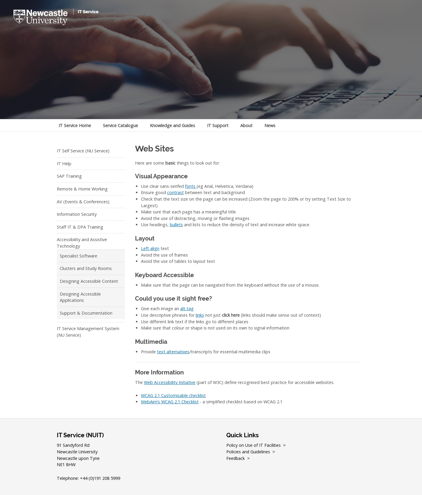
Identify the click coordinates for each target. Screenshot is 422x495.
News (269, 125)
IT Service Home (75, 125)
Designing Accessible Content (89, 281)
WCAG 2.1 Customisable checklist (173, 395)
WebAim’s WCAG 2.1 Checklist (170, 402)
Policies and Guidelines (248, 452)
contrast (175, 192)
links (200, 315)
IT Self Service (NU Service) (83, 151)
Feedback (235, 458)
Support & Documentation (86, 313)
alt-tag (187, 308)
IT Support (217, 125)
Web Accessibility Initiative (169, 382)
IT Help (64, 163)
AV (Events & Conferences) (83, 201)
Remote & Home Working (82, 189)
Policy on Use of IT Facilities (253, 445)
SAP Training (69, 176)
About (246, 125)
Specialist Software (78, 256)
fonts (191, 186)
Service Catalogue (120, 125)
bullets (176, 224)
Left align (150, 248)
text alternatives (173, 352)
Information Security (77, 214)
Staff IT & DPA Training (80, 227)
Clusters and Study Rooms (86, 268)
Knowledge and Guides (172, 125)
